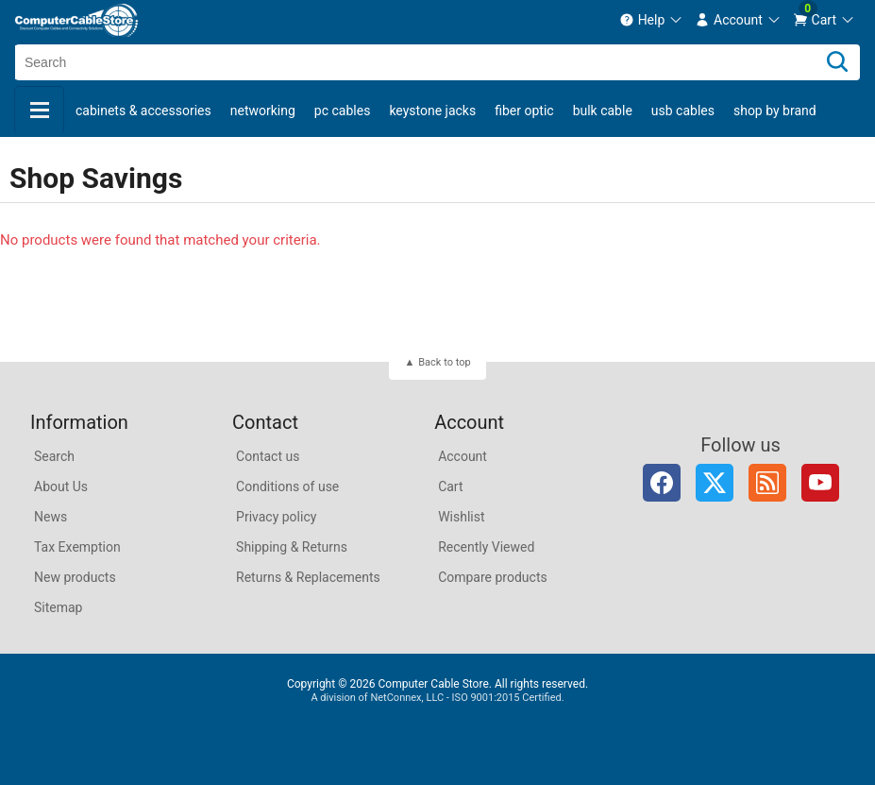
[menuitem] (651, 20)
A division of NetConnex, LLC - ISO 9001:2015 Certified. (437, 697)
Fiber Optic (524, 110)
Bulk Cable (602, 110)
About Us (61, 486)
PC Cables (342, 110)
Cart (450, 486)
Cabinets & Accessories (143, 110)
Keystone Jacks (432, 110)
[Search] (837, 62)
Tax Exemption (77, 547)
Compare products (492, 577)
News (50, 516)
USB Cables (683, 110)
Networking (262, 110)
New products (75, 577)
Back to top (444, 362)
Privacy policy (276, 516)
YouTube (820, 482)
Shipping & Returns (291, 547)
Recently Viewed (486, 547)
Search (54, 456)
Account (462, 456)
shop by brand (774, 110)
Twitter (714, 482)
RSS (767, 482)
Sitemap (58, 607)
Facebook (661, 482)
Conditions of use (287, 486)
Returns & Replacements (308, 577)
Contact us (267, 456)
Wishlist (461, 516)
